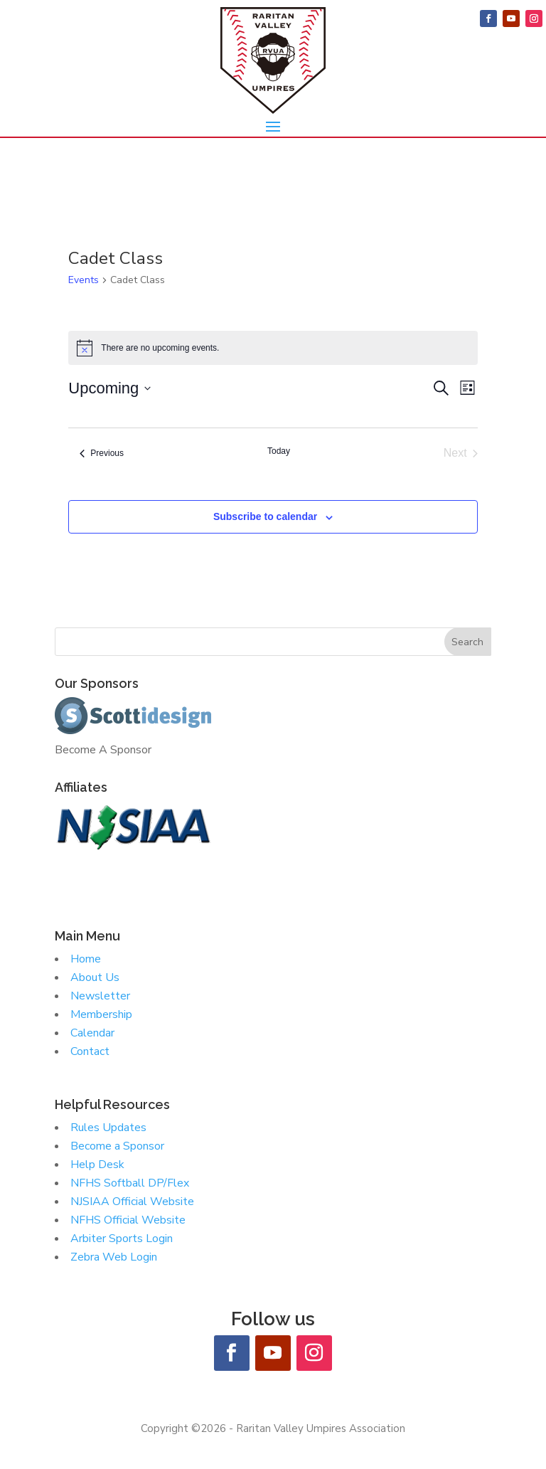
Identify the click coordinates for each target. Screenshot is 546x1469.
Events (83, 280)
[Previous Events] (102, 453)
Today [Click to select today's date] (278, 451)
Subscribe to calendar (265, 516)
